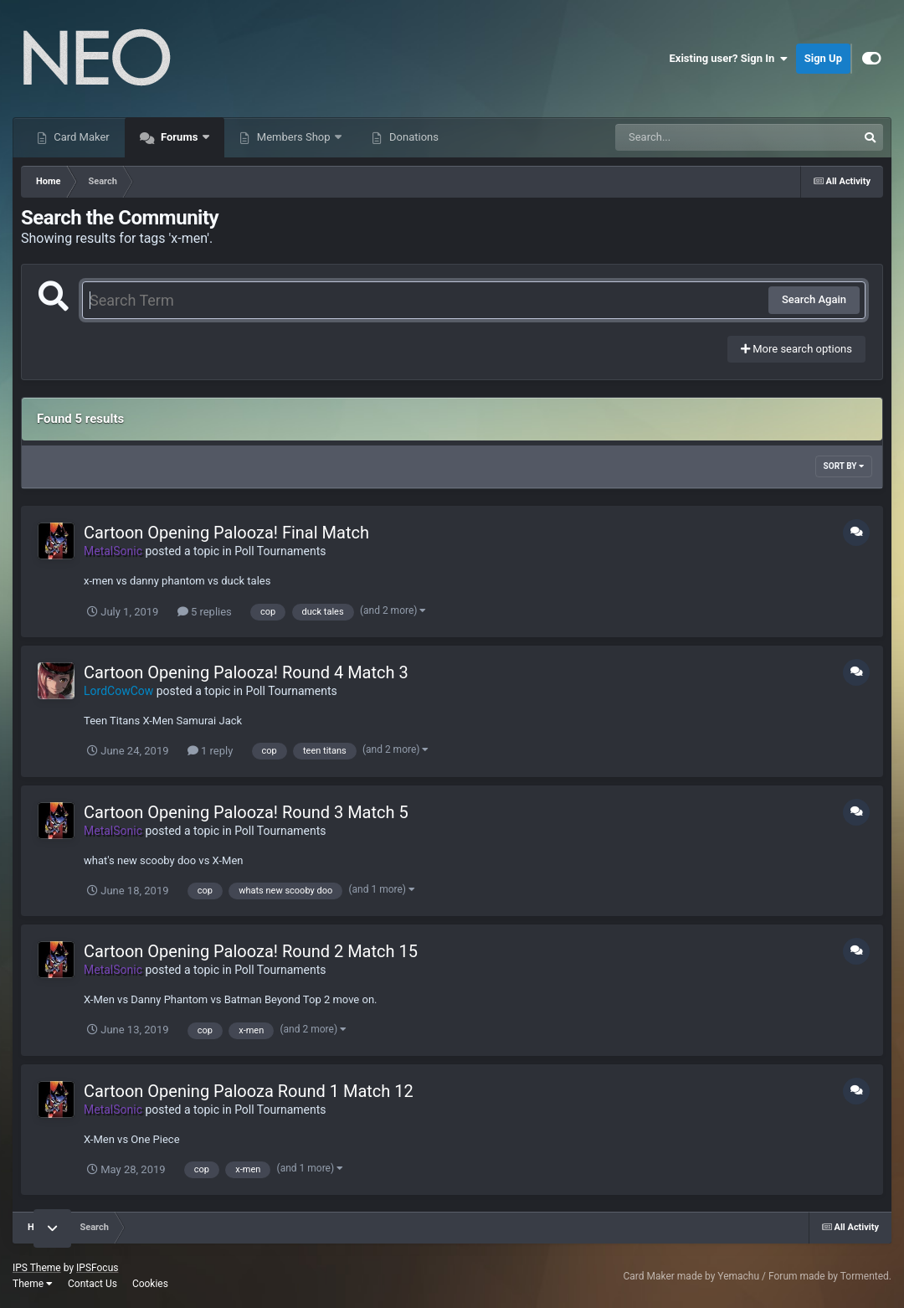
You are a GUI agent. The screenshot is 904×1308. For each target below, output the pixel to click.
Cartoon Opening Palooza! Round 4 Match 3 (246, 672)
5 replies (204, 611)
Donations (413, 137)
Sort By (844, 466)
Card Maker (80, 137)
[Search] (694, 137)
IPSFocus (97, 1268)
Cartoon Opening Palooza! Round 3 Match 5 (246, 812)
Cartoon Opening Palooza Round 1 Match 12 (248, 1091)
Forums (179, 137)
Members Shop (293, 137)
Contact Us (92, 1284)
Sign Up (823, 58)
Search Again (814, 299)
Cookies (150, 1284)
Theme (33, 1284)
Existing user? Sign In (729, 59)
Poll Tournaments (280, 551)
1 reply (210, 750)
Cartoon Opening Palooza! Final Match (226, 533)
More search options (796, 348)
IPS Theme (37, 1268)
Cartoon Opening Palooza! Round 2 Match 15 (251, 951)
